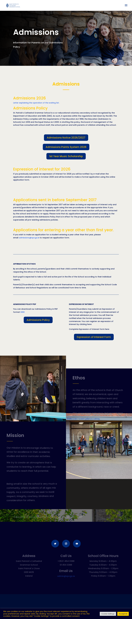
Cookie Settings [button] (107, 614)
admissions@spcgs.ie (29, 237)
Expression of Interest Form (94, 337)
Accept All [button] (123, 614)
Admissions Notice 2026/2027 (66, 137)
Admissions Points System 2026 (66, 147)
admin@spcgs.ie (66, 576)
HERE (22, 312)
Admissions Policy (38, 320)
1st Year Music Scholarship (66, 156)
